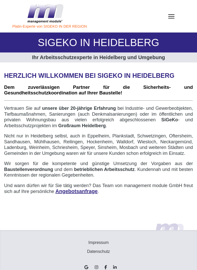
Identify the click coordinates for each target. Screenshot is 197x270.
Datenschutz (98, 251)
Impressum (98, 242)
